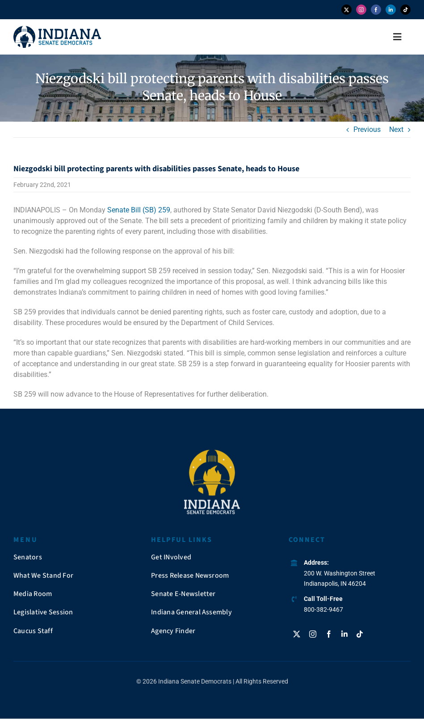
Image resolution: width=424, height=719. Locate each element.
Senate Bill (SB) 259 (138, 210)
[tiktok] (405, 9)
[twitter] (346, 9)
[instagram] (361, 9)
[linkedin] (391, 9)
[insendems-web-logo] (57, 29)
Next (396, 129)
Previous (367, 129)
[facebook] (376, 9)
